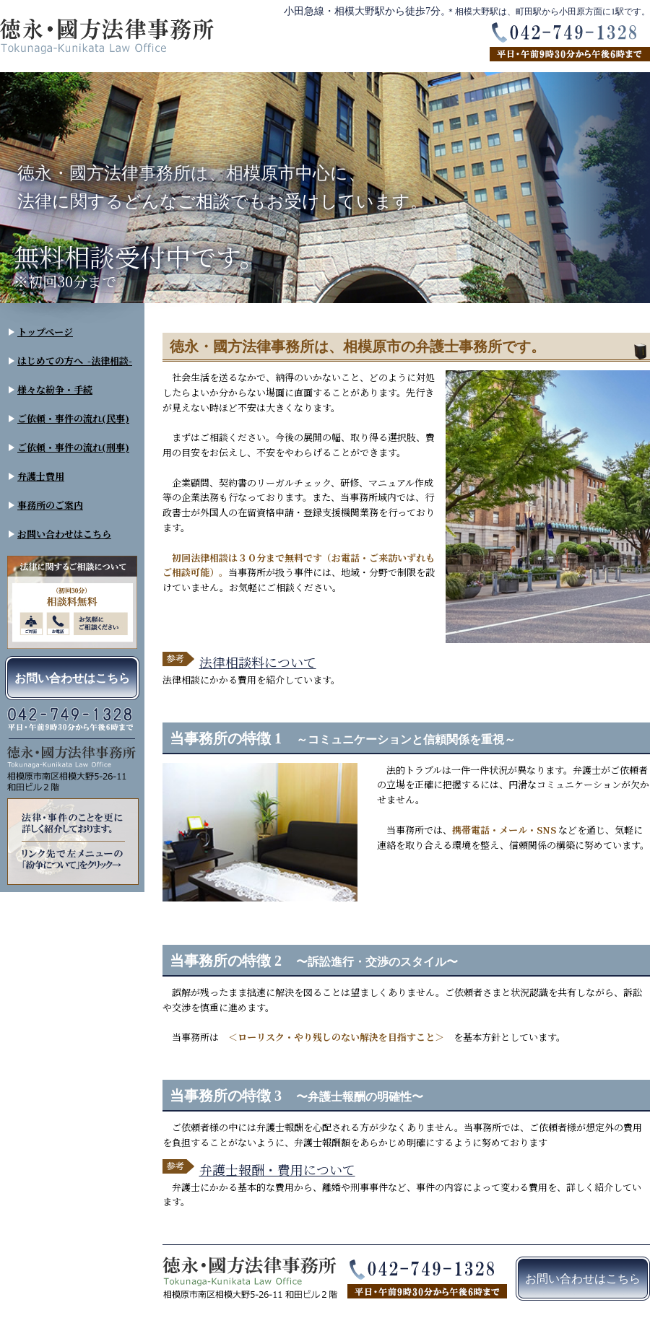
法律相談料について (257, 661)
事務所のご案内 (50, 505)
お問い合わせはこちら (64, 534)
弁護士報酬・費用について (277, 1169)
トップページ (45, 332)
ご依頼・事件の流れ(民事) (73, 418)
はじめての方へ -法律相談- (74, 360)
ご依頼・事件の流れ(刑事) (73, 447)
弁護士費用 (40, 476)
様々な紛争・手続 (54, 389)
